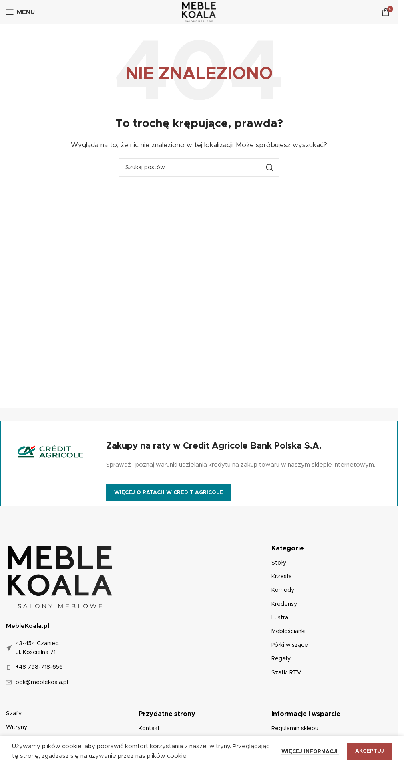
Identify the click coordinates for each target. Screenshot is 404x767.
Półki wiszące (289, 645)
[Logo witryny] (199, 12)
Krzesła (281, 576)
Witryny (16, 727)
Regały (281, 659)
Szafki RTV (286, 673)
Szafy (14, 713)
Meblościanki (288, 631)
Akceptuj (369, 751)
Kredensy (284, 604)
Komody (282, 590)
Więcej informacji (310, 751)
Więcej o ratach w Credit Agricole (168, 492)
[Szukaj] (199, 167)
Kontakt (149, 728)
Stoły (278, 563)
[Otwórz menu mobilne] (20, 12)
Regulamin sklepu (294, 728)
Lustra (279, 618)
